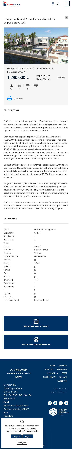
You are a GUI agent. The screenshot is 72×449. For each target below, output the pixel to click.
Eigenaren (52, 373)
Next (62, 46)
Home (52, 365)
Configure (22, 442)
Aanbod (63, 365)
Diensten (62, 369)
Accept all (16, 436)
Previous (10, 46)
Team (64, 373)
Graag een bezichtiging (36, 323)
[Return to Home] (11, 3)
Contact (62, 381)
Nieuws (63, 377)
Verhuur (49, 369)
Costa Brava (49, 377)
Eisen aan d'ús (59, 388)
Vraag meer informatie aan (36, 341)
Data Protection (57, 392)
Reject (28, 436)
